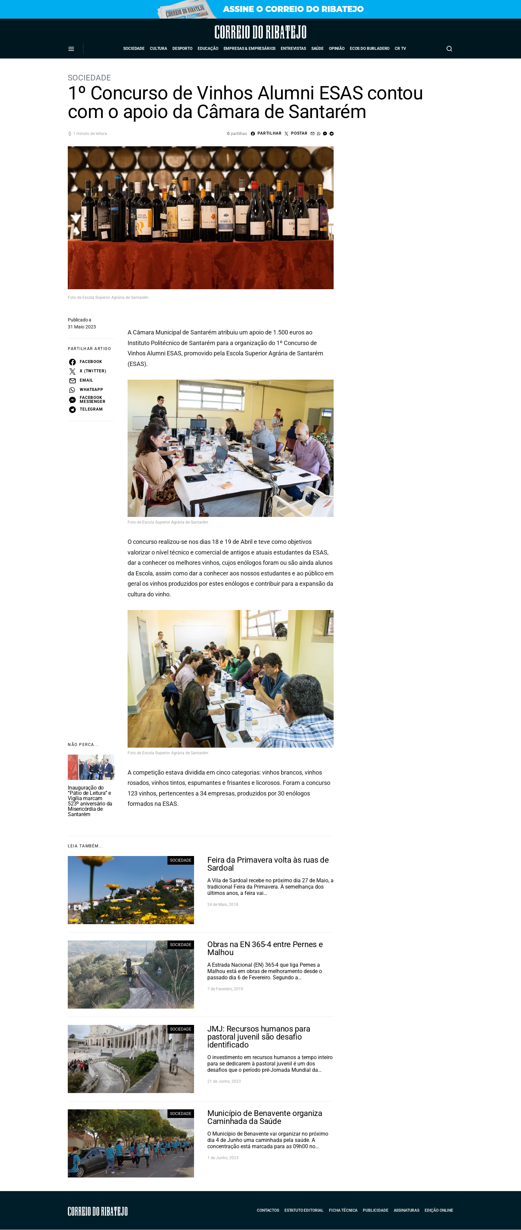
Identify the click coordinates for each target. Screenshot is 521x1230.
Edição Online (439, 1210)
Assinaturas (406, 1210)
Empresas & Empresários (250, 48)
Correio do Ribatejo (242, 32)
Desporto (182, 48)
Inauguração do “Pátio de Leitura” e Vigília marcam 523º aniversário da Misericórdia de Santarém (90, 801)
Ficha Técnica (343, 1210)
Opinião (337, 48)
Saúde (317, 48)
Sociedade (134, 48)
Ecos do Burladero (369, 48)
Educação (208, 48)
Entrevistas (293, 48)
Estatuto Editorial (304, 1210)
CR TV (400, 48)
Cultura (158, 48)
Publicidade (375, 1210)
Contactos (268, 1210)
